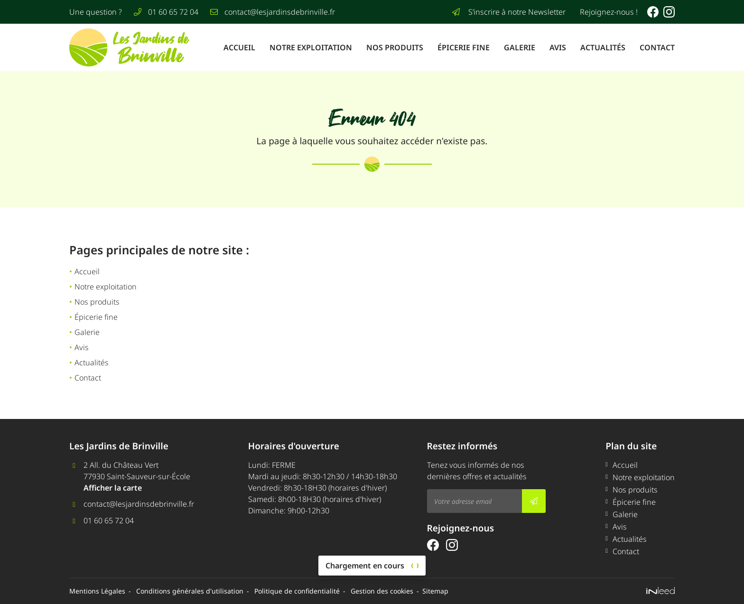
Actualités (602, 47)
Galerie (519, 47)
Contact (657, 47)
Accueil (239, 47)
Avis (557, 47)
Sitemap (435, 590)
